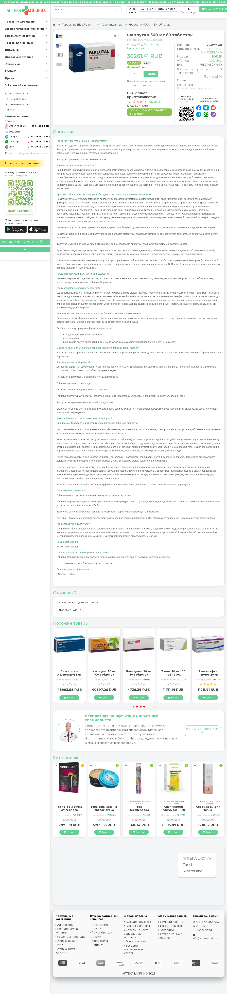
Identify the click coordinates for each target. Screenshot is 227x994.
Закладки (167, 930)
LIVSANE (10, 71)
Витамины (12, 49)
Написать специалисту (202, 730)
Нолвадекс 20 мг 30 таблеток (138, 673)
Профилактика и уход (20, 35)
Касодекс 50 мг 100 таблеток (104, 673)
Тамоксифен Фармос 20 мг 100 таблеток (208, 674)
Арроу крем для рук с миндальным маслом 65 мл (208, 811)
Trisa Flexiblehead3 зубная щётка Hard (138, 811)
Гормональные (112, 24)
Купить (151, 73)
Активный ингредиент (22, 85)
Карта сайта (100, 940)
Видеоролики (136, 941)
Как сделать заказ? (139, 921)
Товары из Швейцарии (20, 21)
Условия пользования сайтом (133, 949)
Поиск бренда (102, 932)
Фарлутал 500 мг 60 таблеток (149, 24)
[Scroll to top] (25, 249)
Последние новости (17, 104)
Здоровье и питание (19, 57)
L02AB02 (215, 60)
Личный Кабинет (172, 921)
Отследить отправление (22, 163)
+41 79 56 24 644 (39, 136)
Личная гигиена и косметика (24, 28)
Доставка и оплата (16, 93)
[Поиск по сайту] (116, 9)
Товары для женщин (19, 42)
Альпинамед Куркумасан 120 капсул (173, 810)
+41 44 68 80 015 (39, 126)
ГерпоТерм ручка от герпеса (69, 808)
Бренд (9, 78)
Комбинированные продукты (174, 802)
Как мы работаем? (138, 925)
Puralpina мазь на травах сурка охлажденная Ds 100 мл (104, 811)
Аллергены (65, 924)
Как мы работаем (15, 99)
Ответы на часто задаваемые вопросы (136, 933)
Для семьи (12, 64)
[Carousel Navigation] (94, 52)
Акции (96, 936)
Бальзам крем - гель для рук (209, 802)
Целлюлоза (185, 84)
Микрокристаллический (195, 88)
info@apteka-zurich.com (33, 153)
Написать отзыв (138, 48)
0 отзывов (151, 44)
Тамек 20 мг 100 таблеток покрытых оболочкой (173, 676)
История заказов (172, 925)
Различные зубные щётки (139, 802)
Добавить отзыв (70, 610)
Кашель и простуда (71, 936)
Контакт (10, 109)
